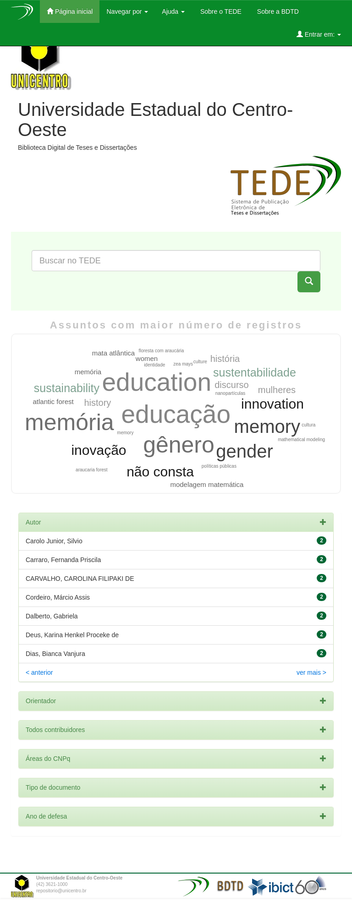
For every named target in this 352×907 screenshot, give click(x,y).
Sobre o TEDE (220, 11)
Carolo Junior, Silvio (54, 541)
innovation (272, 403)
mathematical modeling (301, 439)
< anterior (39, 672)
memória (69, 422)
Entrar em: (319, 34)
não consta (160, 471)
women (147, 358)
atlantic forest (53, 401)
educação (176, 414)
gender (244, 451)
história (225, 359)
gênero (178, 445)
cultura (308, 424)
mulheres (277, 390)
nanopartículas (230, 393)
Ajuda (173, 11)
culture (200, 361)
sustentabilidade (254, 372)
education (157, 382)
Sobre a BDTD (277, 11)
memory (267, 426)
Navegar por (127, 11)
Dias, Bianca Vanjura (55, 653)
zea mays (183, 363)
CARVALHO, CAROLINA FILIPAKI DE (80, 578)
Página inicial (70, 11)
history (97, 403)
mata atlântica (113, 353)
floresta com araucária (161, 350)
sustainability (66, 388)
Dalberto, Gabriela (52, 616)
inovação (98, 450)
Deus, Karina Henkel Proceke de (72, 635)
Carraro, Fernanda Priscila (63, 559)
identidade (154, 364)
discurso (231, 385)
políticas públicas (219, 466)
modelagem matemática (206, 484)
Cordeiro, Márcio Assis (58, 597)
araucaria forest (91, 469)
